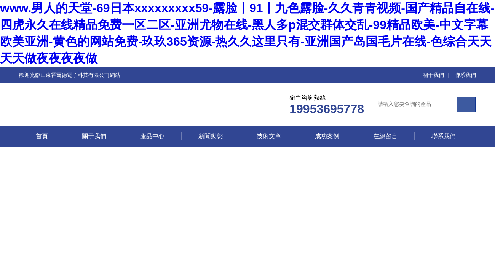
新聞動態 (210, 136)
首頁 (42, 136)
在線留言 (385, 136)
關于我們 (433, 75)
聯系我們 (465, 75)
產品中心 (152, 136)
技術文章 (269, 136)
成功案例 (327, 136)
